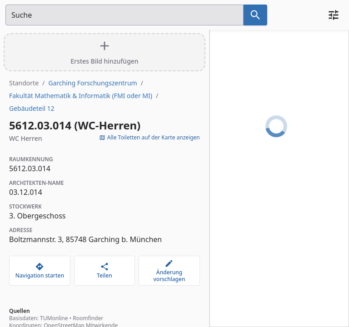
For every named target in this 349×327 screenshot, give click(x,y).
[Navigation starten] (39, 271)
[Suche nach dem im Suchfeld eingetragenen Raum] (255, 15)
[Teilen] (104, 271)
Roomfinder (88, 318)
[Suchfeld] (124, 15)
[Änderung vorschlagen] (169, 271)
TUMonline (54, 318)
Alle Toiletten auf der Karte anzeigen (149, 137)
